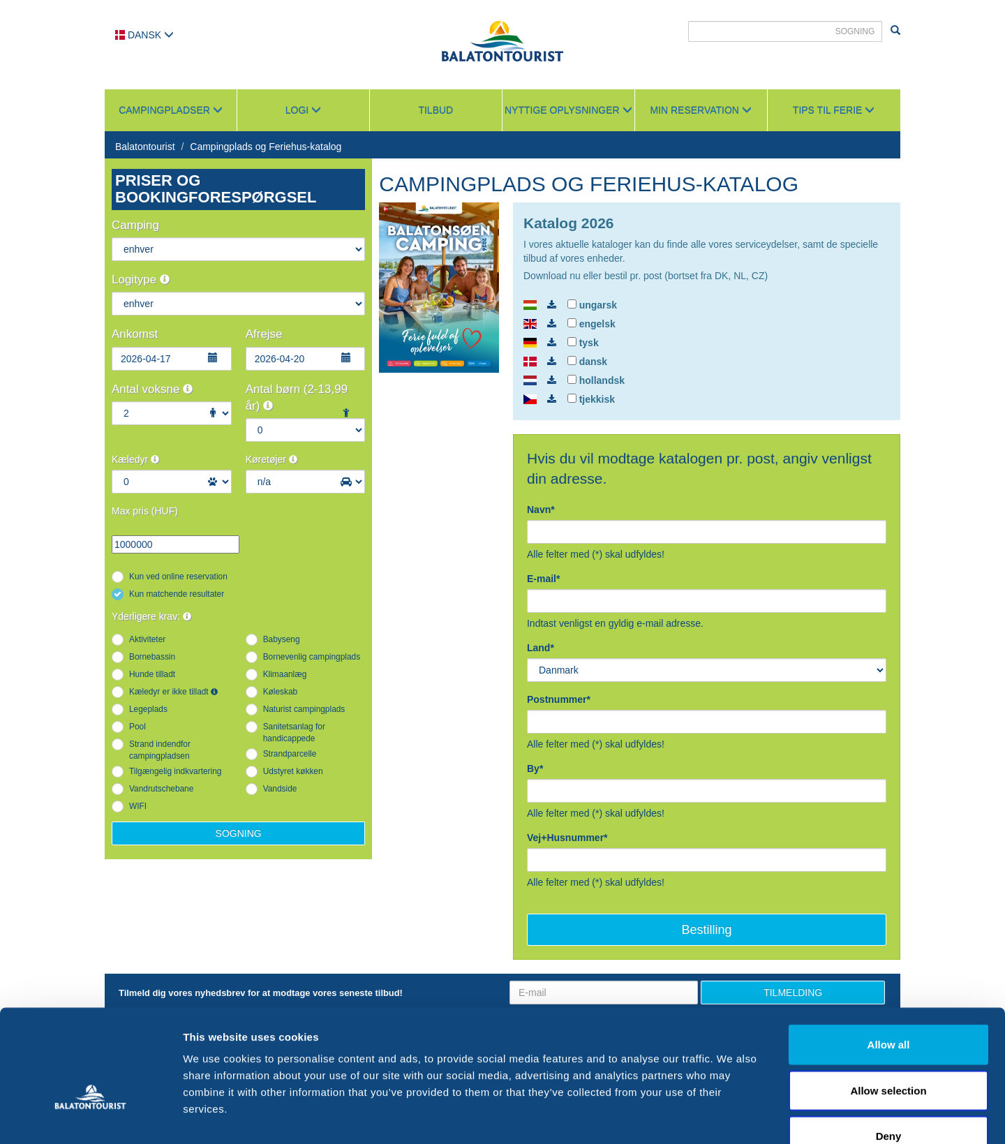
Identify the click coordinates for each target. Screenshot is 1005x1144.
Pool (137, 726)
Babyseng (281, 639)
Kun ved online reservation (178, 576)
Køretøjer (271, 459)
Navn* (541, 509)
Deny (889, 1052)
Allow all (889, 961)
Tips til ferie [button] (833, 110)
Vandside (280, 789)
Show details (732, 1116)
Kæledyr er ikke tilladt (173, 692)
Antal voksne (152, 389)
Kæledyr (135, 459)
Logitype (141, 279)
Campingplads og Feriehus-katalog (265, 146)
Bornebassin (152, 657)
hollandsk (596, 380)
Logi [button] (303, 110)
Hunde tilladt (152, 674)
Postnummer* (558, 699)
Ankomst (135, 334)
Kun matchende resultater (176, 594)
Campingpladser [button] (171, 110)
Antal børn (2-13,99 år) (297, 397)
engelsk (591, 323)
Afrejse (264, 334)
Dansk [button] (144, 34)
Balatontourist (145, 146)
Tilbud (435, 110)
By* (535, 768)
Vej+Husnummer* (567, 837)
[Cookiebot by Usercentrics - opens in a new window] (90, 1116)
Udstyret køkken (293, 771)
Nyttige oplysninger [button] (568, 110)
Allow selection (888, 1007)
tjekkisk (591, 399)
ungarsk (592, 305)
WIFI (138, 806)
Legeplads (148, 709)
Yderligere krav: (151, 616)
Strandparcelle (290, 754)
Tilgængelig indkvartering (175, 771)
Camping (135, 225)
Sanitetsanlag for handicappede (294, 732)
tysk (583, 342)
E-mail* (543, 578)
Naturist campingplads (304, 709)
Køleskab (280, 692)
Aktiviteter (147, 639)
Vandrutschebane (161, 789)
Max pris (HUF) (145, 511)
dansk (587, 361)
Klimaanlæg (285, 674)
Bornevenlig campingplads (311, 657)
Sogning (239, 833)
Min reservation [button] (700, 110)
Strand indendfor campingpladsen (160, 750)
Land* (540, 647)
